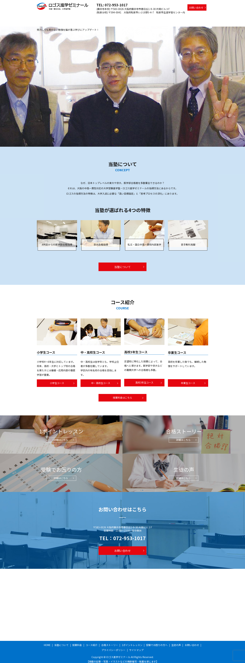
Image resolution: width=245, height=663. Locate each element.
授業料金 (102, 18)
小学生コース (57, 379)
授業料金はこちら (122, 394)
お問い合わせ (196, 7)
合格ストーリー (134, 18)
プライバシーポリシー (113, 646)
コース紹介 (116, 18)
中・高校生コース (100, 379)
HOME (71, 18)
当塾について (86, 18)
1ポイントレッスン (157, 18)
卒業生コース (188, 379)
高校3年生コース (144, 379)
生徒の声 (201, 18)
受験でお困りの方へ (182, 18)
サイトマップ (136, 646)
